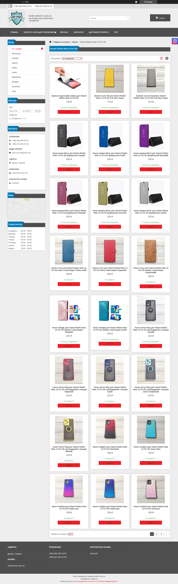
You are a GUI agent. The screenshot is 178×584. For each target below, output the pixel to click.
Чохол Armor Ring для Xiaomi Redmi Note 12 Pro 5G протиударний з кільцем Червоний (69, 389)
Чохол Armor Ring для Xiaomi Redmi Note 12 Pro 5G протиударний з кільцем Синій (110, 389)
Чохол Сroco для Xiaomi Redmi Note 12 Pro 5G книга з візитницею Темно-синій (68, 269)
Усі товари (17, 49)
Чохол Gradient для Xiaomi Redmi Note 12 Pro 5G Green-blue (151, 448)
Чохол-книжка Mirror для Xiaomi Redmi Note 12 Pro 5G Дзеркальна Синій (110, 154)
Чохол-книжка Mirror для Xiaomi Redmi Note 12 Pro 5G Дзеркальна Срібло (151, 212)
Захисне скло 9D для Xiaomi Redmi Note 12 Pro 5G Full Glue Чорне (110, 97)
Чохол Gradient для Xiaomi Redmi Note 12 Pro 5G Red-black (109, 448)
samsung (16, 53)
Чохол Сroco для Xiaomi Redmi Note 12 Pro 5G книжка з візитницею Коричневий (150, 270)
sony (14, 91)
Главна (14, 32)
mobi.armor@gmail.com (21, 153)
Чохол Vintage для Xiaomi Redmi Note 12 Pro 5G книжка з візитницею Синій (110, 329)
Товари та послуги (61, 42)
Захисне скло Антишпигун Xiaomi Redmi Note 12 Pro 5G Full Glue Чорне (151, 97)
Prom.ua (102, 576)
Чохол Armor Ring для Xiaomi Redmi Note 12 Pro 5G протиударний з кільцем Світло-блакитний (151, 389)
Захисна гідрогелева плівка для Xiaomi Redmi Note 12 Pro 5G (68, 97)
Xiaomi (75, 42)
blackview (16, 77)
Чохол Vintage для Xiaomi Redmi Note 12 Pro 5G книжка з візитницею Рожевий (69, 330)
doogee (15, 82)
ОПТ (116, 32)
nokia (14, 72)
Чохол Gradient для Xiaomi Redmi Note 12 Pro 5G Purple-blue (109, 507)
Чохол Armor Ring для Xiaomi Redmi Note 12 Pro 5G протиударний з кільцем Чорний (151, 330)
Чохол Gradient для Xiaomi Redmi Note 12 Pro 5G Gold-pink (151, 507)
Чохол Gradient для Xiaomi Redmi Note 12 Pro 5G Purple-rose (69, 507)
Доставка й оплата (99, 32)
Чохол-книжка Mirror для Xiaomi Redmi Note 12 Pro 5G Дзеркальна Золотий (110, 212)
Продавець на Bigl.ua (89, 579)
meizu (14, 67)
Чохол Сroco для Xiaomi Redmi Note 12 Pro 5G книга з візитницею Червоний (109, 269)
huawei (15, 58)
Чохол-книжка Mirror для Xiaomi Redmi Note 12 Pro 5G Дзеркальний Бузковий (151, 154)
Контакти (78, 32)
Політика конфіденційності (107, 581)
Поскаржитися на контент (86, 581)
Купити (69, 112)
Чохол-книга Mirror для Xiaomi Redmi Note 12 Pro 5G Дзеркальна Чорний (68, 154)
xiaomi (15, 63)
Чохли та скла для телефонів (39, 32)
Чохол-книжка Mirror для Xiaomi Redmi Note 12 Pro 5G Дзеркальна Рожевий (69, 212)
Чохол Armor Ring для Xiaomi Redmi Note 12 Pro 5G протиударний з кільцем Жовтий (69, 449)
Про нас (64, 32)
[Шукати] (128, 18)
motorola (16, 86)
